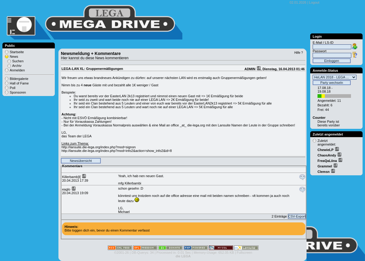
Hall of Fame (19, 83)
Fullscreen (244, 252)
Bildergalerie (19, 79)
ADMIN (250, 69)
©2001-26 (121, 252)
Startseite (17, 52)
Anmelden (17, 70)
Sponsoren (18, 92)
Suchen (17, 61)
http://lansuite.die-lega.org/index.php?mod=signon (98, 147)
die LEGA (183, 256)
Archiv (17, 65)
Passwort (319, 51)
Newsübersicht (81, 161)
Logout (314, 2)
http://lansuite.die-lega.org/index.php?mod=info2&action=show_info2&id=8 (116, 151)
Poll (12, 88)
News (14, 56)
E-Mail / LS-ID (323, 42)
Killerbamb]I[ (72, 177)
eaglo (66, 189)
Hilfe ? (298, 52)
